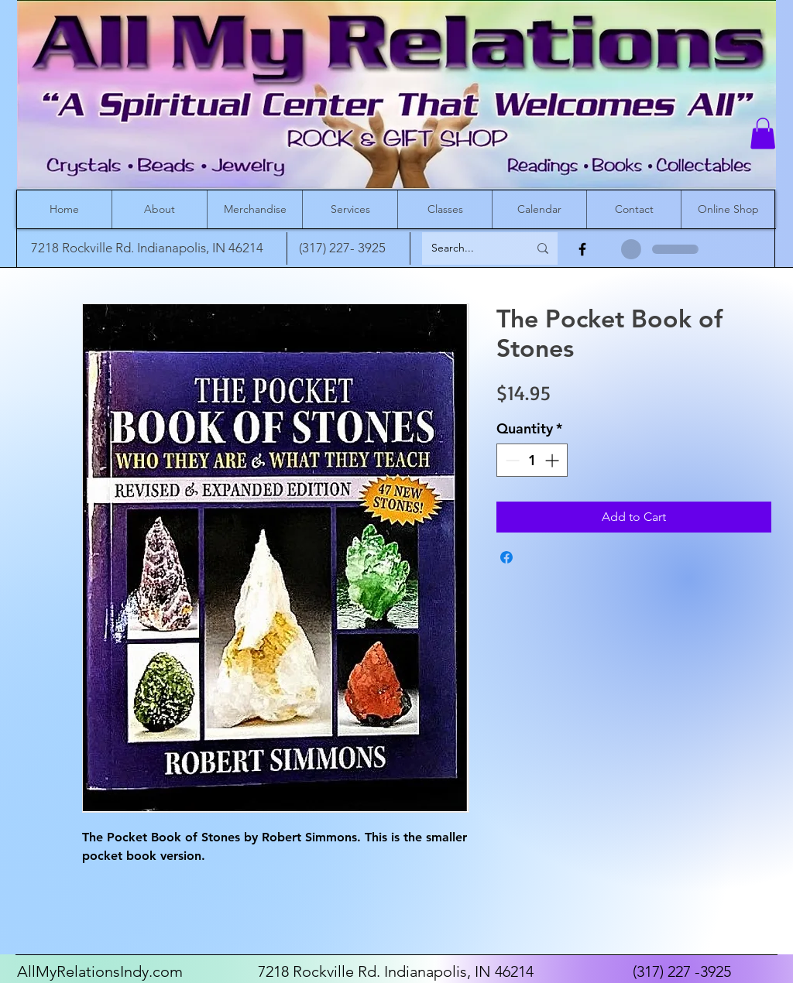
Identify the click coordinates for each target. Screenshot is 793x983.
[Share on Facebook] (506, 557)
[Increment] (553, 460)
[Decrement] (511, 460)
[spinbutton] (532, 460)
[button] (763, 133)
